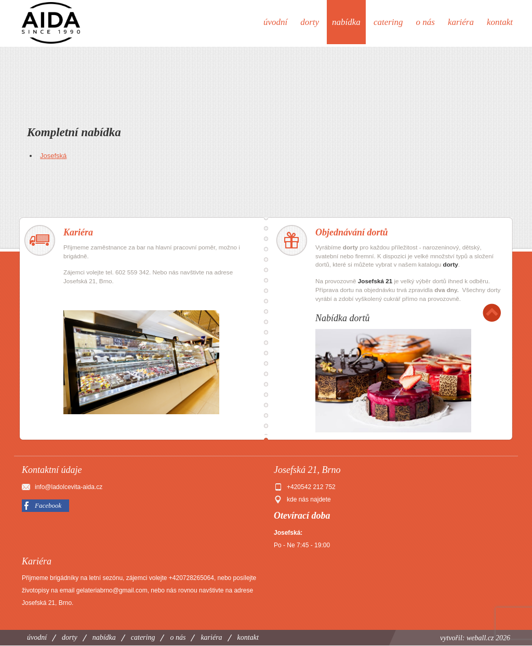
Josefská (53, 156)
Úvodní (275, 22)
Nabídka (346, 22)
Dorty (309, 22)
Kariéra (461, 22)
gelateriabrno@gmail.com (112, 590)
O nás (425, 22)
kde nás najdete (309, 499)
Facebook (48, 505)
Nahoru (492, 313)
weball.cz (480, 638)
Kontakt (500, 22)
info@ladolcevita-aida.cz (68, 487)
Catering (388, 22)
